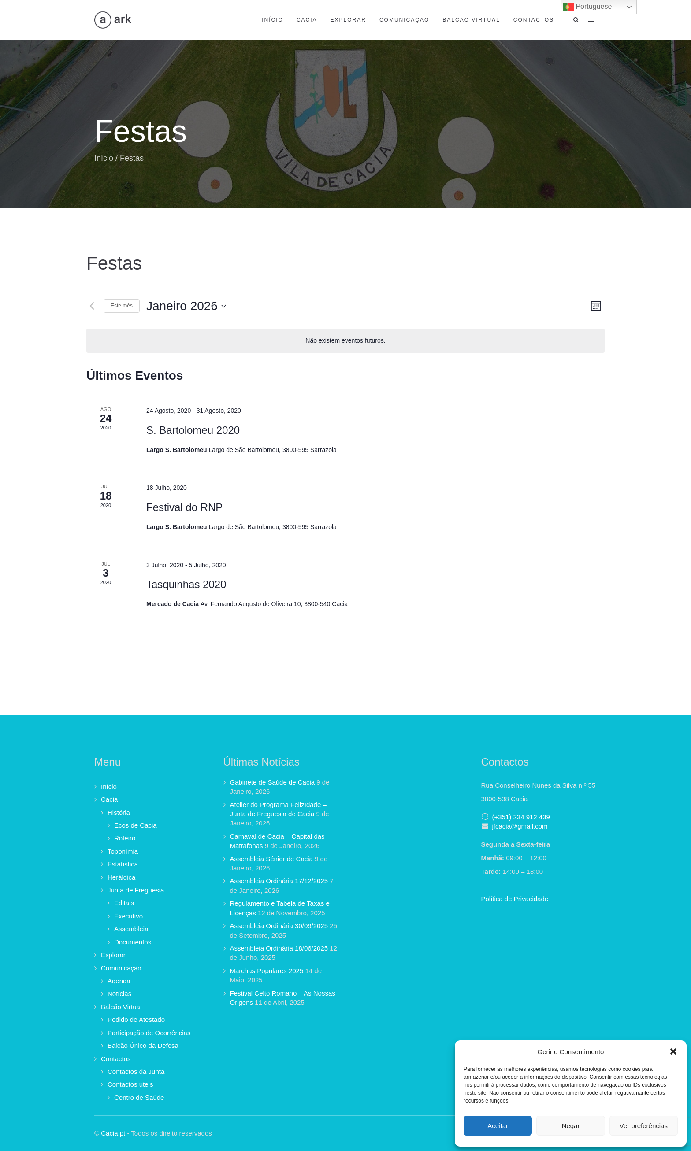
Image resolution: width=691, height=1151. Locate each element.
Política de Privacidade (515, 899)
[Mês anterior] (91, 306)
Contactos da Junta (136, 1071)
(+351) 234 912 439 (521, 817)
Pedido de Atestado (136, 1019)
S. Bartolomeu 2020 (193, 430)
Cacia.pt (113, 1133)
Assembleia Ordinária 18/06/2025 (279, 948)
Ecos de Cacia (135, 825)
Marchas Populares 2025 (267, 970)
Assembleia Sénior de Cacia (271, 858)
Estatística (123, 864)
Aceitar (497, 1125)
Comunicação (404, 20)
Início (272, 20)
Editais (124, 903)
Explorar (348, 20)
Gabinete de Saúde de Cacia (272, 782)
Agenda (119, 980)
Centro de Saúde (139, 1097)
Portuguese (587, 7)
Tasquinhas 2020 (186, 584)
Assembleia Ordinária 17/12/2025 (279, 881)
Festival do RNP (184, 507)
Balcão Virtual (471, 20)
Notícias (119, 993)
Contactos (533, 20)
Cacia (307, 20)
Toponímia (123, 851)
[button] (673, 1051)
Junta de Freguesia (136, 890)
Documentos (132, 942)
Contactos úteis (130, 1084)
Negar (571, 1125)
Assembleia (131, 929)
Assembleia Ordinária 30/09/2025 (279, 925)
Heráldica (121, 877)
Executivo (128, 916)
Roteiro (124, 838)
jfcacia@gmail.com (520, 826)
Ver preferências (644, 1125)
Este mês (122, 306)
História (119, 812)
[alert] (345, 341)
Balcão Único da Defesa (143, 1045)
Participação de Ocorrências (149, 1032)
